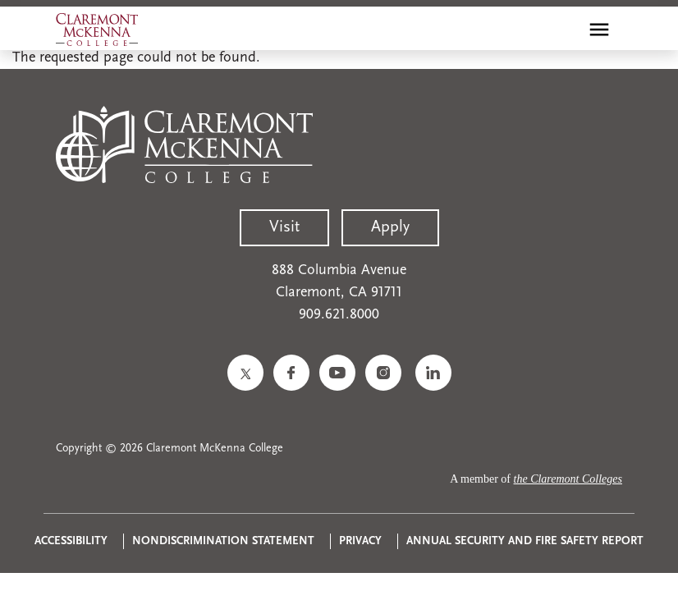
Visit (284, 227)
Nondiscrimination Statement (223, 541)
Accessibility (71, 541)
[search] (564, 29)
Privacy (360, 541)
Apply (390, 227)
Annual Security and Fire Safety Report (525, 541)
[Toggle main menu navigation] (599, 29)
